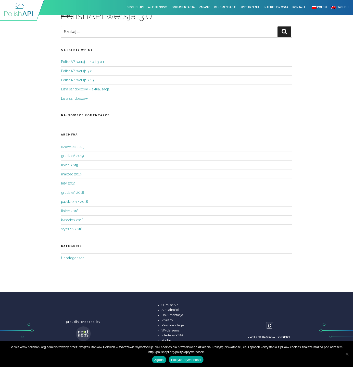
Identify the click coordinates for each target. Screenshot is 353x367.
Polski (319, 7)
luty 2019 (68, 183)
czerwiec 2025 (72, 147)
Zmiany (204, 7)
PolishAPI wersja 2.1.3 (77, 80)
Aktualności (157, 7)
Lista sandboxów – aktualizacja (85, 89)
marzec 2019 (71, 174)
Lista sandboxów (74, 98)
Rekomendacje (225, 7)
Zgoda (159, 360)
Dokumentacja (183, 7)
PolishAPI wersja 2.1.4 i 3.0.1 (82, 62)
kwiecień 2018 (72, 220)
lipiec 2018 (69, 211)
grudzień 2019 (72, 156)
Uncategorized (73, 258)
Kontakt (298, 7)
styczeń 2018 (71, 229)
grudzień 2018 (72, 193)
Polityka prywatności (186, 360)
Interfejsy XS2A (276, 7)
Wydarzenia (250, 7)
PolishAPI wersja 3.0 (76, 71)
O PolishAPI (135, 7)
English (340, 7)
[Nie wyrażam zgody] (346, 354)
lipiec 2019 (69, 165)
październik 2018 (74, 202)
